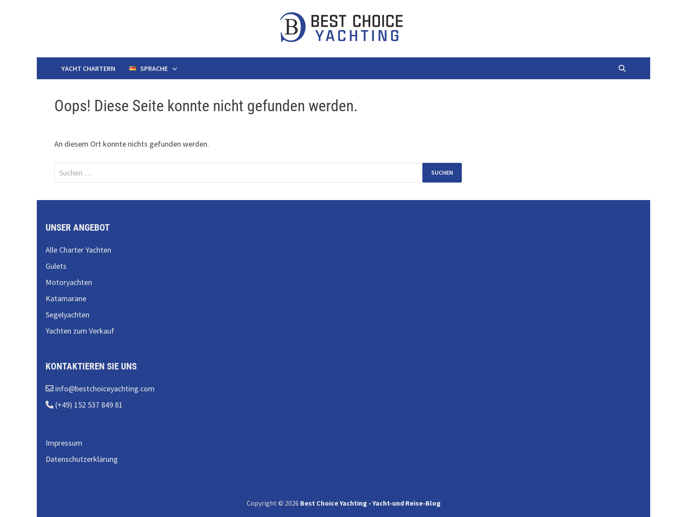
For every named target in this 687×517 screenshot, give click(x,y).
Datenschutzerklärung (82, 459)
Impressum (64, 443)
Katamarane (66, 298)
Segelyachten (67, 314)
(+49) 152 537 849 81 (88, 405)
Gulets (56, 266)
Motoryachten (69, 282)
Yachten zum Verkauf (80, 331)
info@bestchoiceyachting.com (104, 388)
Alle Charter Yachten (78, 250)
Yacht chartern (88, 68)
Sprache (148, 68)
